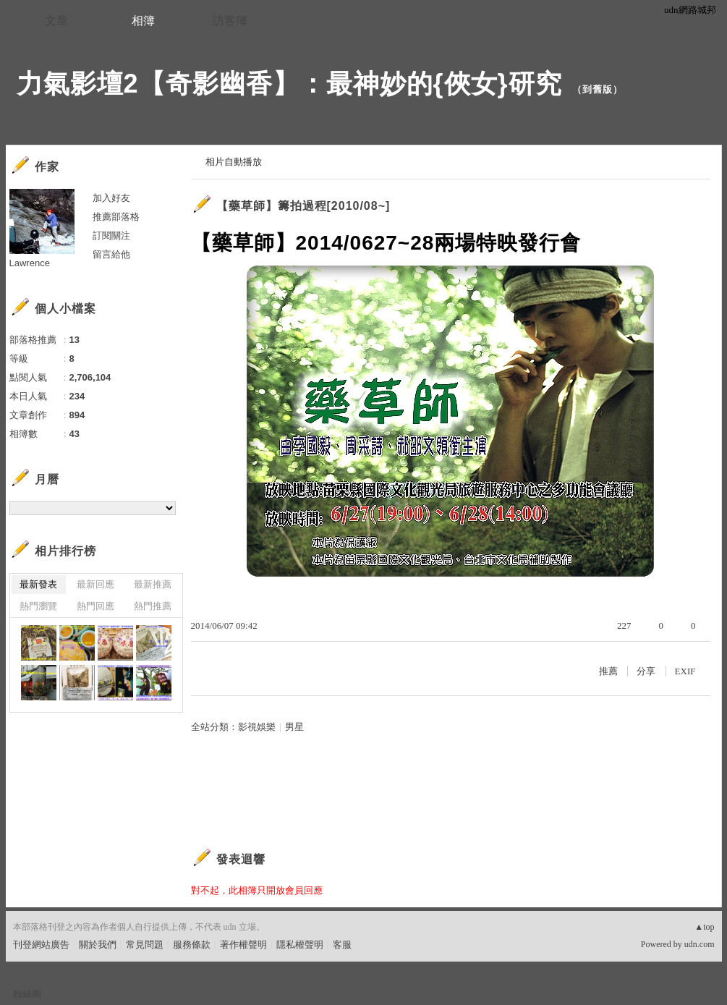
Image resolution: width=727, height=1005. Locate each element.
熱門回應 (95, 606)
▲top (704, 927)
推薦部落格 (116, 216)
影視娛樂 (257, 726)
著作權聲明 (243, 944)
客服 (342, 944)
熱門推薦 (152, 606)
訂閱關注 (111, 235)
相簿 (143, 20)
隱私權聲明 (299, 944)
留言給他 (111, 254)
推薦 (608, 671)
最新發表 (38, 584)
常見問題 (144, 944)
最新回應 (95, 584)
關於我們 (97, 944)
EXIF (685, 671)
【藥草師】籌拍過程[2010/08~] (303, 206)
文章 (56, 20)
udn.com (699, 944)
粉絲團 (27, 993)
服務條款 (192, 944)
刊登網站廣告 (41, 944)
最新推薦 (152, 584)
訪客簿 (230, 20)
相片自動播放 (233, 161)
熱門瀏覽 (38, 606)
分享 (646, 671)
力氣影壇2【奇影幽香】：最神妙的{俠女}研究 (289, 83)
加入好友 (111, 197)
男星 (294, 726)
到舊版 (597, 89)
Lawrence (29, 263)
